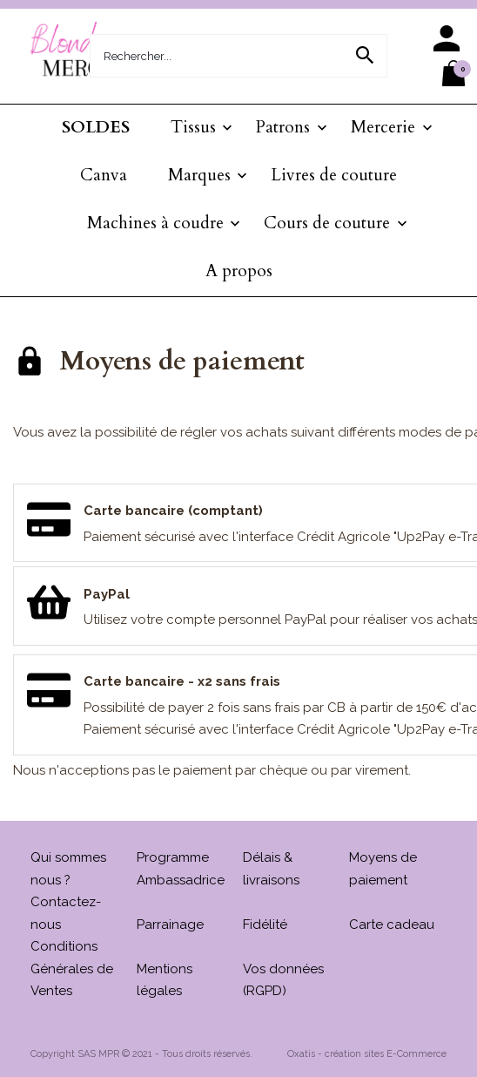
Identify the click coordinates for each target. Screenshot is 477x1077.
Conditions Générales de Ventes (71, 968)
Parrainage (170, 924)
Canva (103, 175)
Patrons (283, 127)
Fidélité (265, 924)
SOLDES (96, 127)
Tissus (193, 127)
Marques (199, 175)
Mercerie (383, 127)
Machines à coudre (155, 223)
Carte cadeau (391, 924)
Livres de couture (334, 175)
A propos (238, 271)
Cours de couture (327, 223)
